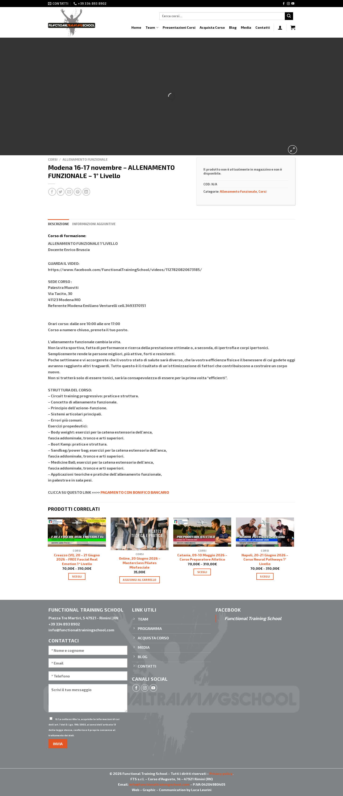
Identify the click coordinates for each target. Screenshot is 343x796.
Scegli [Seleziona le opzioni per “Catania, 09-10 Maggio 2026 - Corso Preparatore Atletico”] (202, 571)
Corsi (52, 159)
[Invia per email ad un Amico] (69, 192)
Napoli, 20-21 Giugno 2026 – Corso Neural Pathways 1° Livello (265, 559)
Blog (233, 27)
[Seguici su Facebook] (283, 3)
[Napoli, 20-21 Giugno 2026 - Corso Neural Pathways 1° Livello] (265, 531)
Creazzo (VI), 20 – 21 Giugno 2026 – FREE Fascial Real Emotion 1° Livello (77, 559)
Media (246, 27)
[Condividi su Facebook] (52, 192)
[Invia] (289, 16)
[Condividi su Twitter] (61, 192)
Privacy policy (221, 774)
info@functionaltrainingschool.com (159, 784)
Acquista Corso (212, 27)
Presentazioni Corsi (179, 27)
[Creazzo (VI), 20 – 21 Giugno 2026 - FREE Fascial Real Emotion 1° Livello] (77, 531)
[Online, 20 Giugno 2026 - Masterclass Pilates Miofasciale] (140, 533)
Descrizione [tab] (58, 224)
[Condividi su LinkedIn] (86, 192)
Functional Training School (253, 618)
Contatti (262, 27)
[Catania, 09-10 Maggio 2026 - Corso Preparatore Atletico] (202, 531)
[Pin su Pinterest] (77, 192)
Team (151, 27)
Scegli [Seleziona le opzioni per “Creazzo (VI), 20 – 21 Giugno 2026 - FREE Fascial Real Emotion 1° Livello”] (77, 576)
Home (136, 27)
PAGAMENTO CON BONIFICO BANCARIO (135, 492)
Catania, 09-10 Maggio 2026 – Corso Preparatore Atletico (202, 557)
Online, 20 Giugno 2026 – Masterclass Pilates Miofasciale (139, 562)
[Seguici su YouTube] (292, 3)
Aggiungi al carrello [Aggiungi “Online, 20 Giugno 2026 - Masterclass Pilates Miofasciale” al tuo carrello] (139, 579)
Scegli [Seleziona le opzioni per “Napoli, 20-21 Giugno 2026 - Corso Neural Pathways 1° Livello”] (265, 576)
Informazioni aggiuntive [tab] (94, 224)
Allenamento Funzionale (85, 159)
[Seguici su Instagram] (288, 3)
